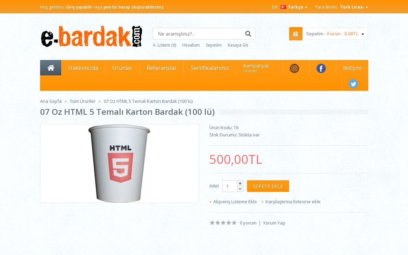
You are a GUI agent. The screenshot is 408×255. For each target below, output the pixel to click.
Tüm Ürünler (83, 101)
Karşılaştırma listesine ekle (293, 201)
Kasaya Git (238, 45)
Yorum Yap (274, 223)
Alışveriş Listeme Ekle (235, 201)
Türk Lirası (354, 7)
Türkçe (294, 7)
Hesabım (191, 45)
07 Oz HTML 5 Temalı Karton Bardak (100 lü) (148, 101)
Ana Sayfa (51, 101)
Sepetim (214, 45)
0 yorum (248, 223)
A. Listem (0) (164, 45)
